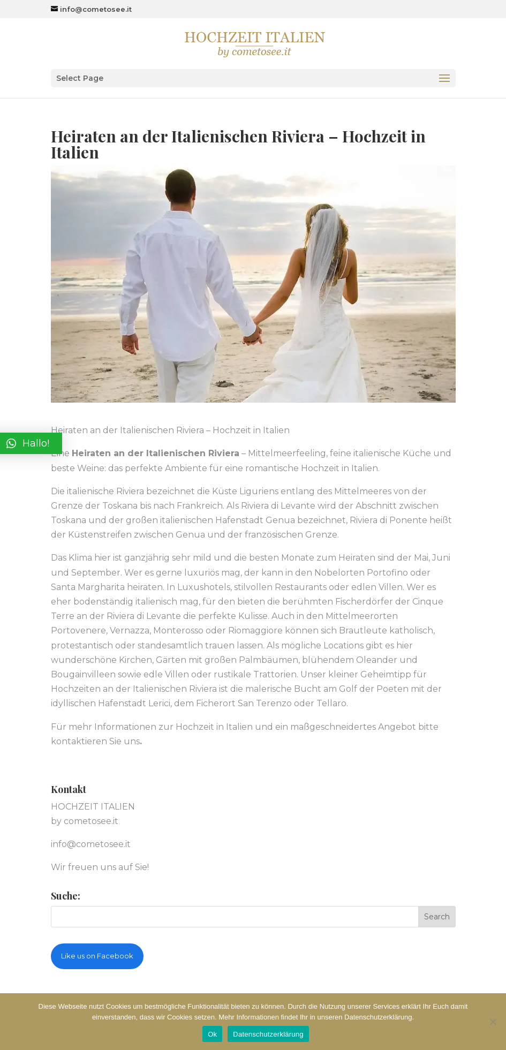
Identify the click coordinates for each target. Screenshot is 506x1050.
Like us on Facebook (97, 955)
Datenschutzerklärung (268, 1034)
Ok (212, 1034)
